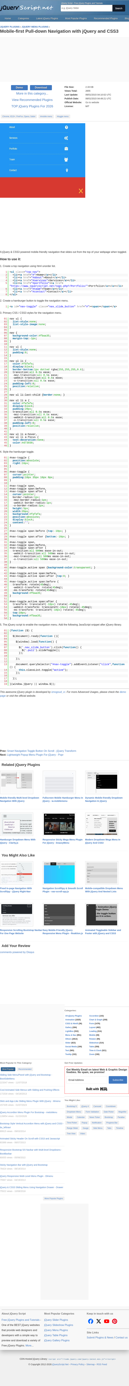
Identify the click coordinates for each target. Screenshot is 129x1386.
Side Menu (97, 1128)
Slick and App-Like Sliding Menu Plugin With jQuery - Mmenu (30, 1101)
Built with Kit (96, 1089)
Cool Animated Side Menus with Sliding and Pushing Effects (29, 1090)
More (28, 1345)
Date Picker (109, 1112)
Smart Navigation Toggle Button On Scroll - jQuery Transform (41, 751)
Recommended (25, 1069)
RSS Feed (102, 1364)
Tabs (109, 1128)
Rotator (92, 1039)
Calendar (81, 1117)
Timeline (119, 1128)
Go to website (92, 102)
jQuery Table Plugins (56, 1335)
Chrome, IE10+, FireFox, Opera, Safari (18, 116)
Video (82, 1134)
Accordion (94, 1016)
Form (91, 1023)
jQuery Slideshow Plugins (58, 1325)
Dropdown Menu (74, 1112)
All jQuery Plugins (73, 1016)
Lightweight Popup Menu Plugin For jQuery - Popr (35, 754)
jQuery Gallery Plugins (57, 1340)
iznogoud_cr (58, 692)
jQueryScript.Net (60, 1364)
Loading (93, 1031)
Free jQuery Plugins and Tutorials (28, 6)
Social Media (71, 1047)
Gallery (68, 1027)
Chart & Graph (95, 1020)
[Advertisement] (64, 59)
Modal (69, 1117)
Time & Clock (95, 1050)
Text (67, 1050)
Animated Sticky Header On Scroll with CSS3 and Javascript (30, 1138)
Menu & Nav (70, 1035)
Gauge (85, 1128)
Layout (92, 1027)
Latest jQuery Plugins (47, 18)
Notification (97, 1123)
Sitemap (91, 1364)
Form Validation (92, 1112)
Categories (23, 18)
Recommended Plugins (106, 18)
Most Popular (8, 1069)
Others (68, 1039)
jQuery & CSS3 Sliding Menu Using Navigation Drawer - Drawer (31, 1187)
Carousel (97, 1106)
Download (41, 87)
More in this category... (32, 93)
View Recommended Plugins (32, 100)
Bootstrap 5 (72, 1106)
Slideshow (94, 1043)
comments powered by (17, 952)
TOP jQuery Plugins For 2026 (32, 106)
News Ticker (94, 1117)
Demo (19, 87)
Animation (70, 1020)
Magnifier (122, 1112)
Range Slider (72, 1128)
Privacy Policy (77, 1364)
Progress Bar (112, 1123)
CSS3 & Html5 (71, 1023)
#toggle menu (63, 116)
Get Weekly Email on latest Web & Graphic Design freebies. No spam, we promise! (96, 1071)
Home (8, 18)
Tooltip (68, 1054)
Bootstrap (109, 1117)
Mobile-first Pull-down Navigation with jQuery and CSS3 (59, 31)
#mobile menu (46, 116)
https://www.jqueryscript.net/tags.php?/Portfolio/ (48, 286)
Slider (68, 1043)
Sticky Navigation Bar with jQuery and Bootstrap (24, 1165)
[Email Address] (86, 1080)
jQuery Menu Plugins (56, 1330)
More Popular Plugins (54, 1198)
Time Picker (72, 1123)
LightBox (69, 1031)
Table (91, 1047)
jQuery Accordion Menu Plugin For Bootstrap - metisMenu (28, 1112)
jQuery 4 (85, 1106)
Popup (84, 1123)
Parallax (121, 1117)
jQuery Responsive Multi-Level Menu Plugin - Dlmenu (26, 1176)
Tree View (71, 1134)
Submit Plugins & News (100, 1337)
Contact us (121, 1337)
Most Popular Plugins (76, 18)
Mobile (92, 1035)
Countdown (111, 1106)
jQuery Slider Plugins (56, 1320)
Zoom (92, 1054)
